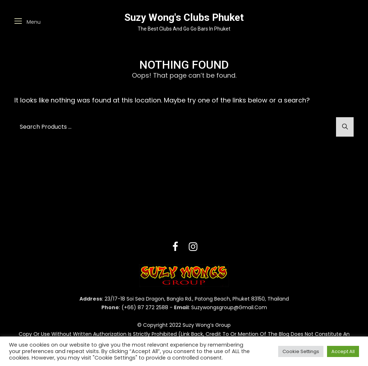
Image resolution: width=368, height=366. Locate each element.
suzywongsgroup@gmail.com (229, 307)
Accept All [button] (343, 351)
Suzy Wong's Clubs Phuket (184, 17)
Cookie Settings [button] (300, 351)
